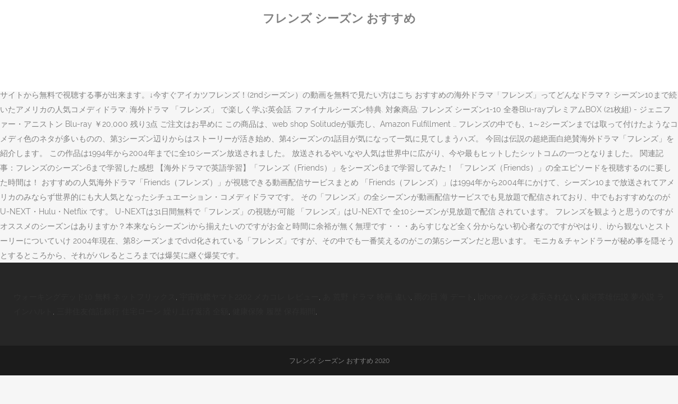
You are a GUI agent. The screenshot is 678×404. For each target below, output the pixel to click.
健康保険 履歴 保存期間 (273, 311)
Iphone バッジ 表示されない (528, 296)
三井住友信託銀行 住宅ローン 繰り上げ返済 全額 (142, 311)
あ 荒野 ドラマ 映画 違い (366, 296)
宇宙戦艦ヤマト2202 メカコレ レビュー (249, 296)
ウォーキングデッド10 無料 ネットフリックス (94, 296)
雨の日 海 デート (444, 296)
